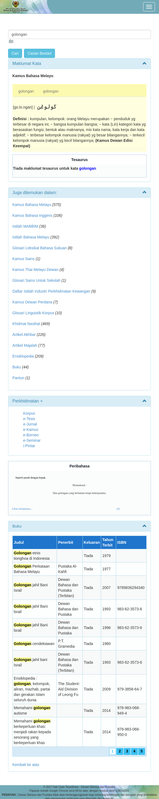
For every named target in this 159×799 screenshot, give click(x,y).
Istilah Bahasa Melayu (30, 237)
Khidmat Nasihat (26, 324)
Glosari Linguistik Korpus (33, 313)
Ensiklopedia (23, 356)
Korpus (29, 413)
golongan (26, 91)
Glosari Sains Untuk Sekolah (36, 280)
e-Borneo (31, 435)
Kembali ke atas (25, 764)
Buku (16, 367)
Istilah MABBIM (25, 226)
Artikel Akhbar (24, 334)
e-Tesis (29, 419)
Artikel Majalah (24, 345)
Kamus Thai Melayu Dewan (35, 269)
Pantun (18, 378)
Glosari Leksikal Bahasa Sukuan (39, 248)
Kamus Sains (23, 259)
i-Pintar (29, 446)
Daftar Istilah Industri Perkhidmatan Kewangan (51, 291)
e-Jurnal (30, 424)
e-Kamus (30, 429)
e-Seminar (32, 440)
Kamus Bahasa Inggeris (32, 215)
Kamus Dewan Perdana (32, 302)
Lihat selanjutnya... (22, 508)
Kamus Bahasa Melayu (32, 204)
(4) (118, 508)
